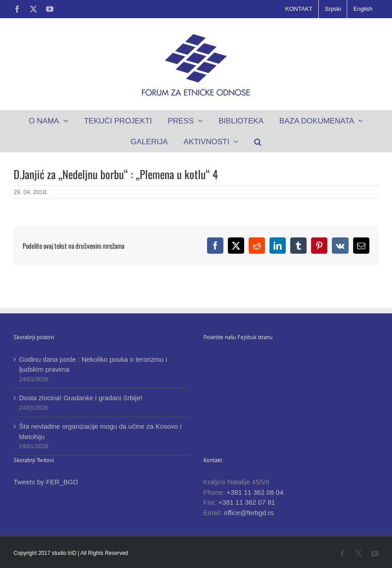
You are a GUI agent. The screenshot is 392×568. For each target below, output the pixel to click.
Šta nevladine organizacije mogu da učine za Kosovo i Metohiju (100, 431)
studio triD (65, 553)
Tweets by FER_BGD (46, 482)
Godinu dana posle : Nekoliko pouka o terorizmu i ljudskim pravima (93, 364)
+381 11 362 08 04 (255, 492)
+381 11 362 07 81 (246, 502)
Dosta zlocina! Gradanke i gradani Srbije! (80, 398)
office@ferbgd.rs (249, 512)
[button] (257, 141)
